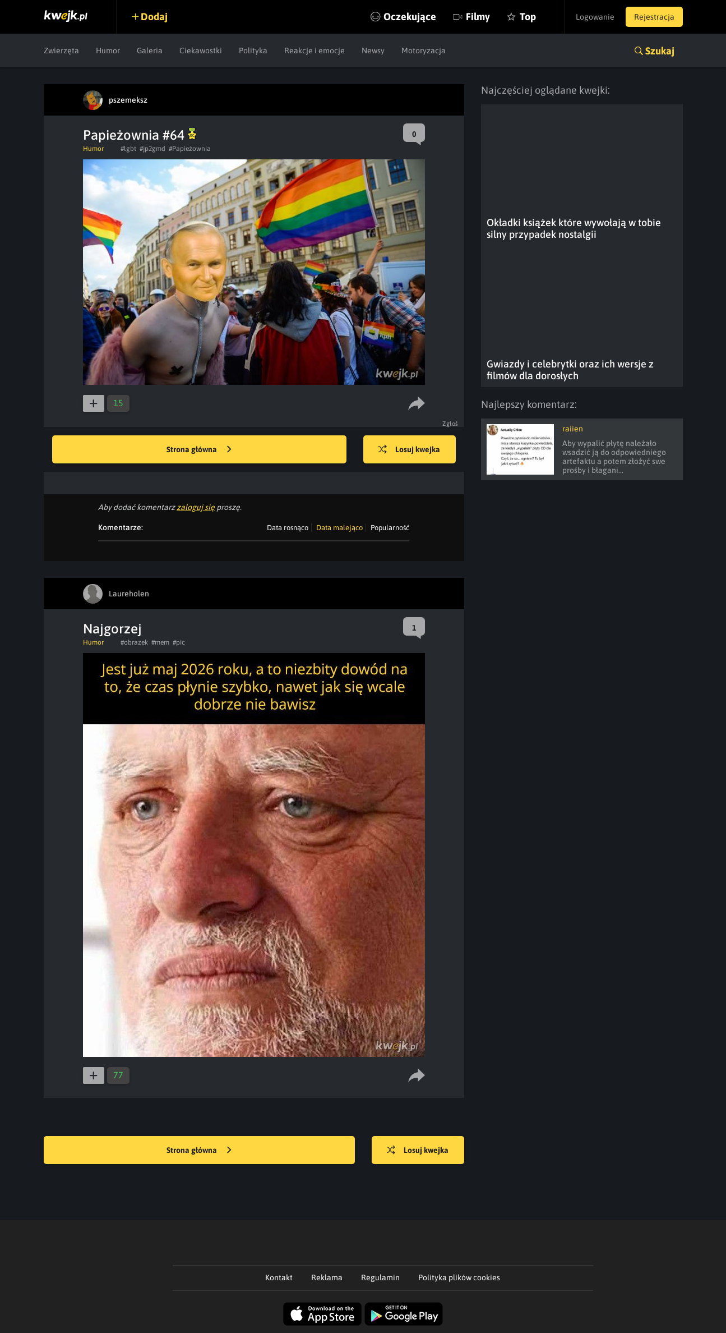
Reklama (327, 1277)
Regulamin (380, 1277)
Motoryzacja (423, 50)
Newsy (373, 50)
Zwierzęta (61, 50)
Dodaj (154, 16)
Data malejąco (339, 527)
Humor (108, 50)
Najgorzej (112, 628)
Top (528, 16)
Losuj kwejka (409, 450)
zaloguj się (196, 507)
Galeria (150, 50)
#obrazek (134, 642)
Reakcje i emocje (314, 50)
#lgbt (128, 149)
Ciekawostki (200, 50)
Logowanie (595, 16)
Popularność (390, 527)
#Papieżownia (190, 149)
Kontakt (279, 1277)
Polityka (253, 50)
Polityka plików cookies (459, 1277)
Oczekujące (409, 16)
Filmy (478, 16)
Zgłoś (450, 423)
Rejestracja (654, 16)
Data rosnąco (287, 527)
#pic (179, 642)
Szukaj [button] (659, 51)
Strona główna (199, 450)
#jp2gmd (152, 149)
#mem (160, 642)
